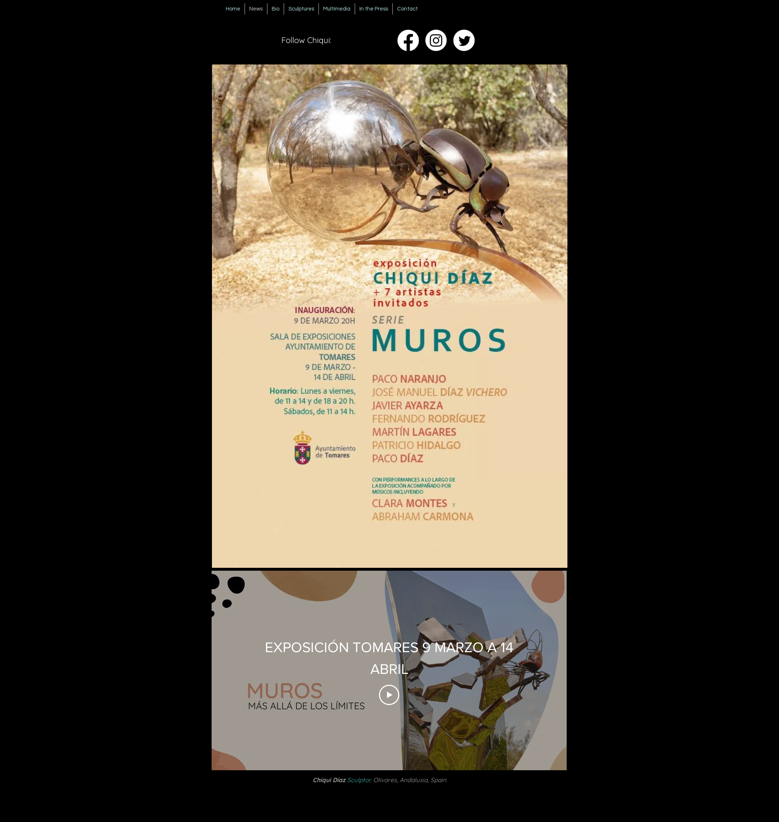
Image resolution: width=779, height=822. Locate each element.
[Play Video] (389, 695)
